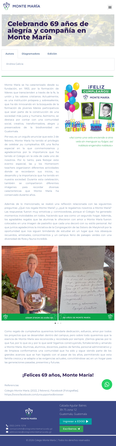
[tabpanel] (58, 64)
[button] (109, 7)
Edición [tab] (52, 53)
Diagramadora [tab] (31, 53)
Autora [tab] (9, 53)
